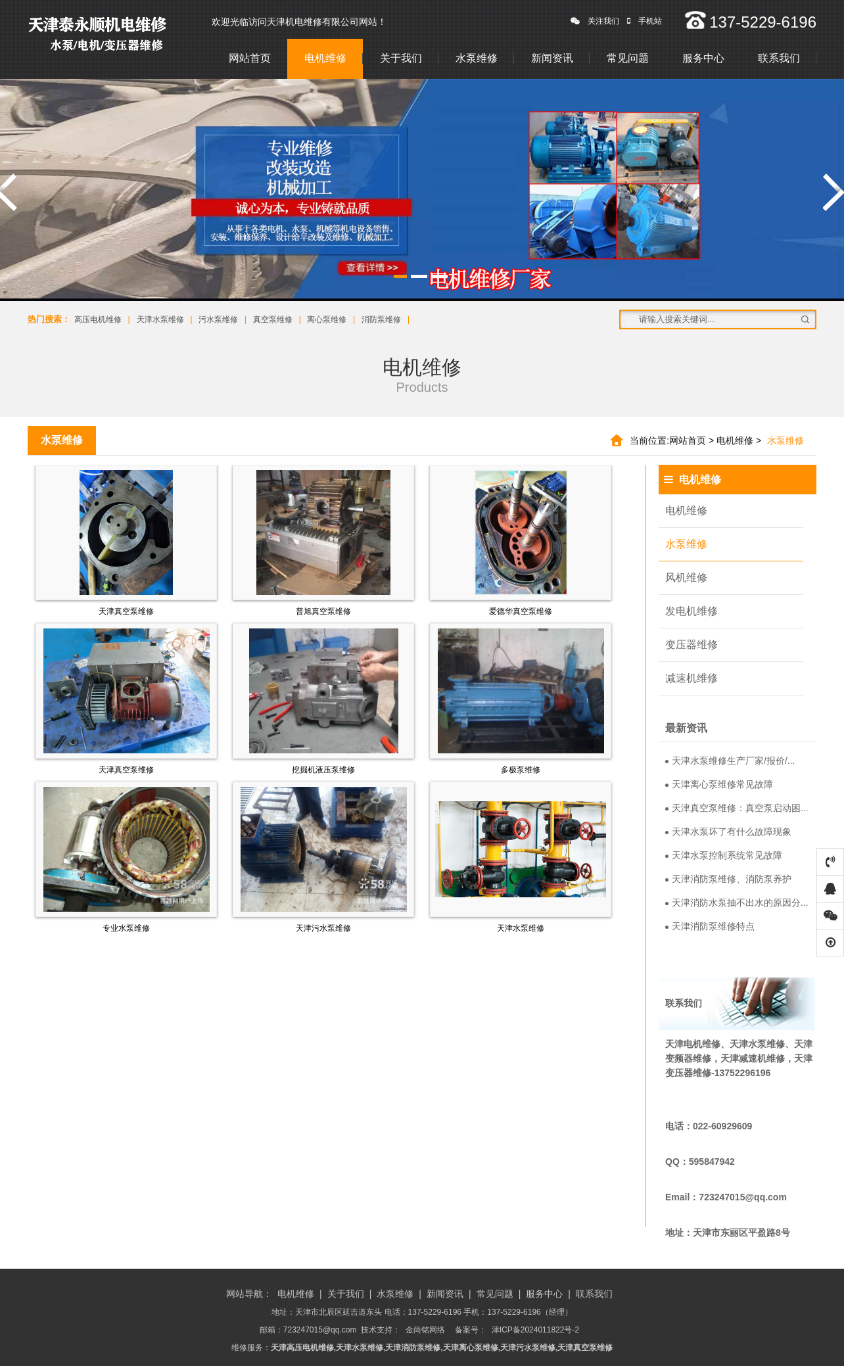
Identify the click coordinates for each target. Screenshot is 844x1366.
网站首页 (250, 58)
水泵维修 (477, 58)
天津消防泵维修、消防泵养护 (728, 879)
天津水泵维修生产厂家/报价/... (730, 760)
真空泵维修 (273, 319)
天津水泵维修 (160, 319)
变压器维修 (691, 644)
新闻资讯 (552, 58)
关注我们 (595, 21)
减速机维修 (691, 678)
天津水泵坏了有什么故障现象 (728, 831)
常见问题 (628, 58)
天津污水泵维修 (323, 928)
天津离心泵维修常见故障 (719, 784)
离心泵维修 (326, 319)
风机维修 (686, 577)
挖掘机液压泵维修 (323, 769)
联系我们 (779, 58)
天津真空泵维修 (126, 611)
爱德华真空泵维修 (520, 611)
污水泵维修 (218, 319)
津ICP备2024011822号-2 (535, 1329)
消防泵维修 (381, 319)
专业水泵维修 (126, 928)
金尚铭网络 (425, 1329)
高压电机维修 (98, 319)
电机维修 (325, 58)
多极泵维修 (520, 769)
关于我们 (401, 58)
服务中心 (703, 58)
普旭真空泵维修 (323, 611)
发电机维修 (691, 611)
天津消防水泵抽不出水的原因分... (737, 902)
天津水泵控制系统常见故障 (723, 855)
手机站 (644, 21)
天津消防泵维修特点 (710, 926)
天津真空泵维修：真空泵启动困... (737, 808)
